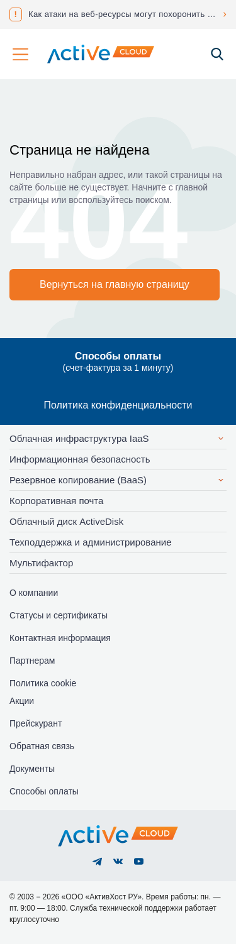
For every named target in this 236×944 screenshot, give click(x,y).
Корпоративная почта (56, 500)
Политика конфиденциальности (117, 405)
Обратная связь (41, 746)
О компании (33, 593)
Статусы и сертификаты (58, 615)
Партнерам (32, 661)
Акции (21, 701)
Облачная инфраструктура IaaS (79, 438)
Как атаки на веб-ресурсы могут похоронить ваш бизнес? (127, 14)
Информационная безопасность (79, 459)
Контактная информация (60, 638)
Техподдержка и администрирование (90, 542)
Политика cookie (42, 683)
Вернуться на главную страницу (114, 284)
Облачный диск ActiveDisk (66, 521)
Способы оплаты (44, 791)
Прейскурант (35, 723)
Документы (32, 769)
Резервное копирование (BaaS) (78, 480)
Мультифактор (41, 562)
